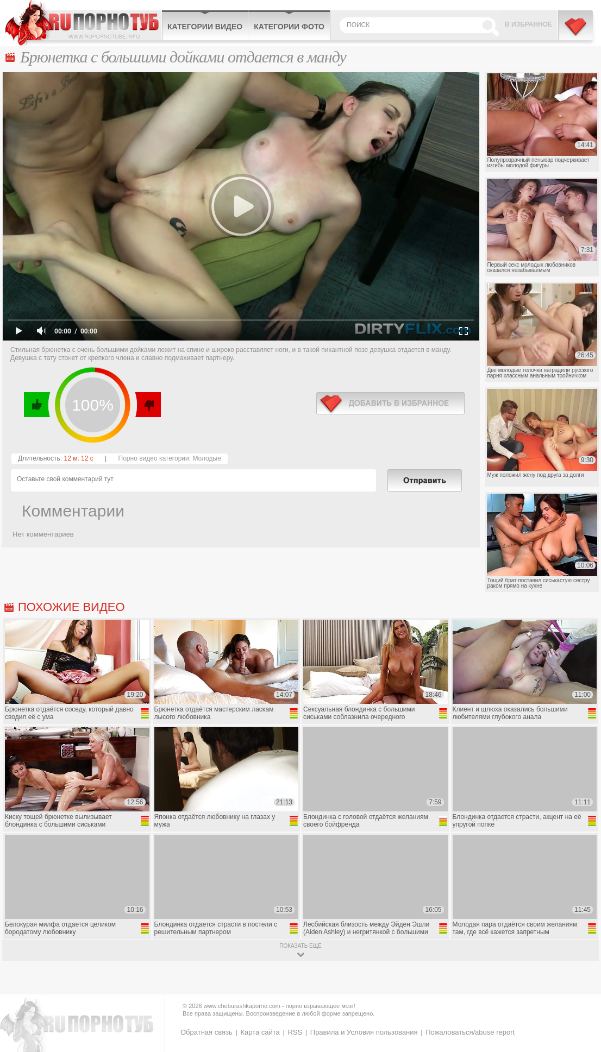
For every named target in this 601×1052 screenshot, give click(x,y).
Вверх (580, 988)
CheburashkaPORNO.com (83, 23)
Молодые (206, 458)
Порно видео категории (153, 458)
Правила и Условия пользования (364, 1032)
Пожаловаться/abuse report (470, 1032)
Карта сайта (259, 1032)
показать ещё (300, 946)
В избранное (528, 24)
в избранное (390, 403)
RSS (294, 1032)
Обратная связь (206, 1032)
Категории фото (289, 26)
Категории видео (204, 26)
